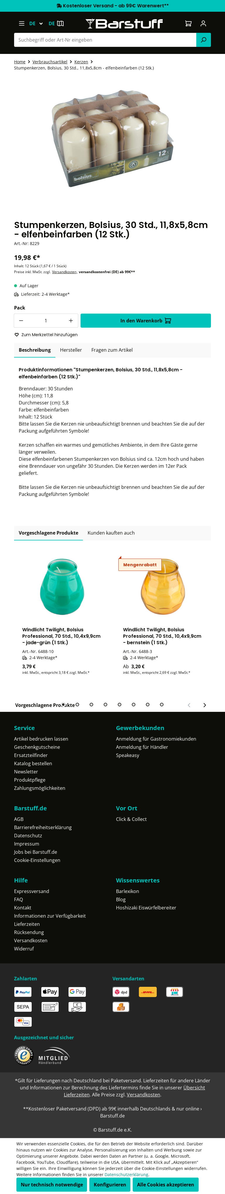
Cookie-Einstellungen (37, 860)
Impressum (26, 844)
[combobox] (105, 40)
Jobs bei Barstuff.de (35, 852)
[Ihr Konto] (203, 23)
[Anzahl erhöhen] (71, 321)
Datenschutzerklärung (126, 1174)
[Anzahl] (46, 321)
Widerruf (24, 948)
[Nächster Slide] (204, 705)
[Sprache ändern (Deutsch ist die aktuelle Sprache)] (39, 23)
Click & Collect (131, 819)
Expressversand (31, 891)
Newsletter (26, 771)
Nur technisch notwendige (52, 1184)
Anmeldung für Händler (142, 747)
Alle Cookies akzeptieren (165, 1184)
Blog (121, 899)
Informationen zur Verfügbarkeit (50, 916)
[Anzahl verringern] (21, 321)
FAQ (18, 899)
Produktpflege (29, 780)
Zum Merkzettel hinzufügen (46, 335)
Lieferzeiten (27, 924)
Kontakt (22, 907)
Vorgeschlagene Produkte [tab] (48, 533)
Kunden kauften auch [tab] (111, 533)
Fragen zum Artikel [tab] (112, 350)
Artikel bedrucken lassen (41, 739)
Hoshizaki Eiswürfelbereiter (146, 907)
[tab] (34, 350)
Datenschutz (28, 835)
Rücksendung (29, 932)
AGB (18, 819)
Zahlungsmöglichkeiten (39, 788)
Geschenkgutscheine (37, 747)
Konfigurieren (110, 1184)
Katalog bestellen (33, 763)
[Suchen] (203, 40)
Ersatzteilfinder (31, 755)
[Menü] (21, 23)
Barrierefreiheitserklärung (43, 827)
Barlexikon (127, 891)
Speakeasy (127, 755)
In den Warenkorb (145, 320)
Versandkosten (64, 271)
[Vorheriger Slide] (189, 705)
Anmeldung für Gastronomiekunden (156, 739)
